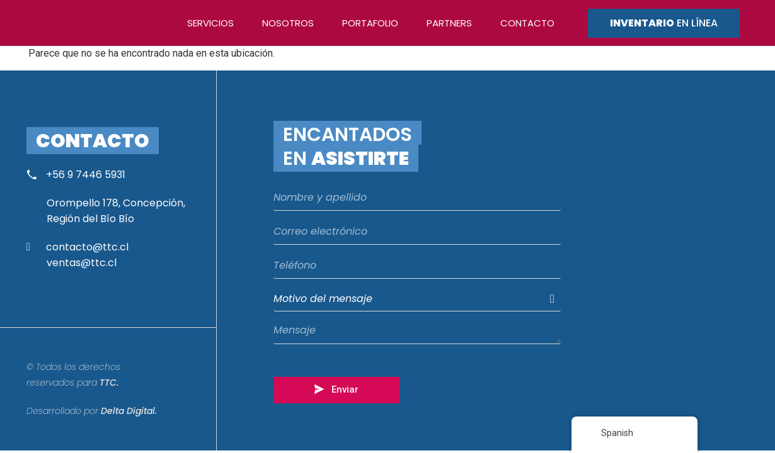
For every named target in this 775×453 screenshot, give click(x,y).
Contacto (527, 23)
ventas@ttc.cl (82, 262)
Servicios (210, 23)
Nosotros (288, 23)
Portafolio (370, 23)
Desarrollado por (91, 411)
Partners (449, 23)
